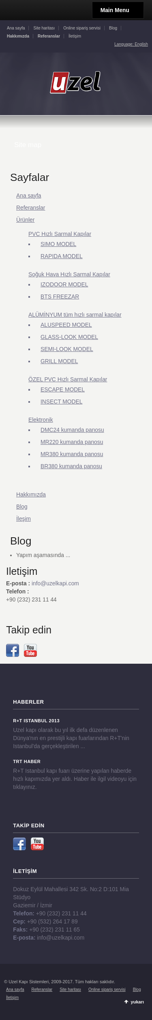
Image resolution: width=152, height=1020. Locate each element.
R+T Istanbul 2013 (36, 720)
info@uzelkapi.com (55, 583)
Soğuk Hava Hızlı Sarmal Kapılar (69, 274)
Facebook (12, 650)
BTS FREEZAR (60, 296)
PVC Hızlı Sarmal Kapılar (59, 234)
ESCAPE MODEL (63, 389)
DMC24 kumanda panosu (72, 430)
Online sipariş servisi (82, 28)
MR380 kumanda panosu (72, 454)
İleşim (23, 518)
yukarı (137, 1001)
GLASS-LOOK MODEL (69, 337)
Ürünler (25, 220)
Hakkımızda (31, 494)
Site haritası (44, 28)
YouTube (30, 650)
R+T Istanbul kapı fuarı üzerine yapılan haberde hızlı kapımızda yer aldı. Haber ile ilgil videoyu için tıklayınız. (75, 779)
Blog (113, 28)
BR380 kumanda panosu (71, 466)
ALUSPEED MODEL (66, 325)
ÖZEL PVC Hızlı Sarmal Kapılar (67, 379)
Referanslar (30, 207)
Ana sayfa (16, 28)
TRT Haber (27, 761)
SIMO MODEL (58, 244)
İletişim (75, 36)
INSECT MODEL (61, 401)
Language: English (131, 44)
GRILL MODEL (59, 361)
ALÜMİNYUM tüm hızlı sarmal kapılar (75, 314)
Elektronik (40, 419)
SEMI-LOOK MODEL (67, 349)
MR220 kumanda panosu (72, 442)
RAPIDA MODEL (62, 256)
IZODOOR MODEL (64, 284)
